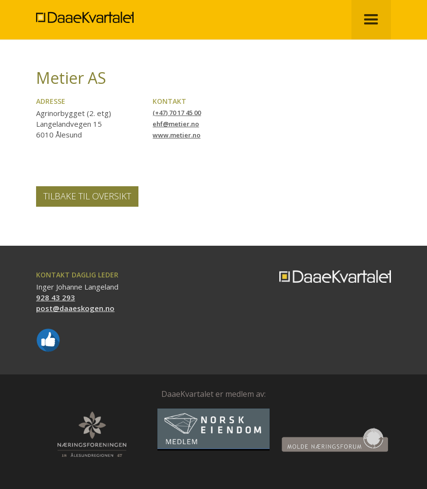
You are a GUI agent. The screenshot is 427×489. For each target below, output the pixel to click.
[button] (371, 19)
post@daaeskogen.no (75, 308)
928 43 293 (55, 297)
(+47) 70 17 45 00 (177, 112)
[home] (85, 11)
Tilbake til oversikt (87, 196)
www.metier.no (176, 135)
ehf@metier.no (176, 123)
